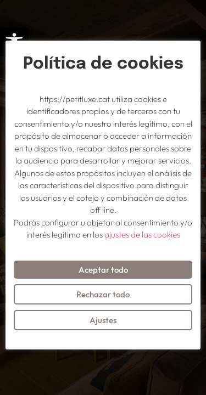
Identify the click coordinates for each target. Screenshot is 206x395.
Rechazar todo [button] (103, 294)
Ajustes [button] (103, 320)
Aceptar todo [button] (103, 269)
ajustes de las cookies (142, 234)
